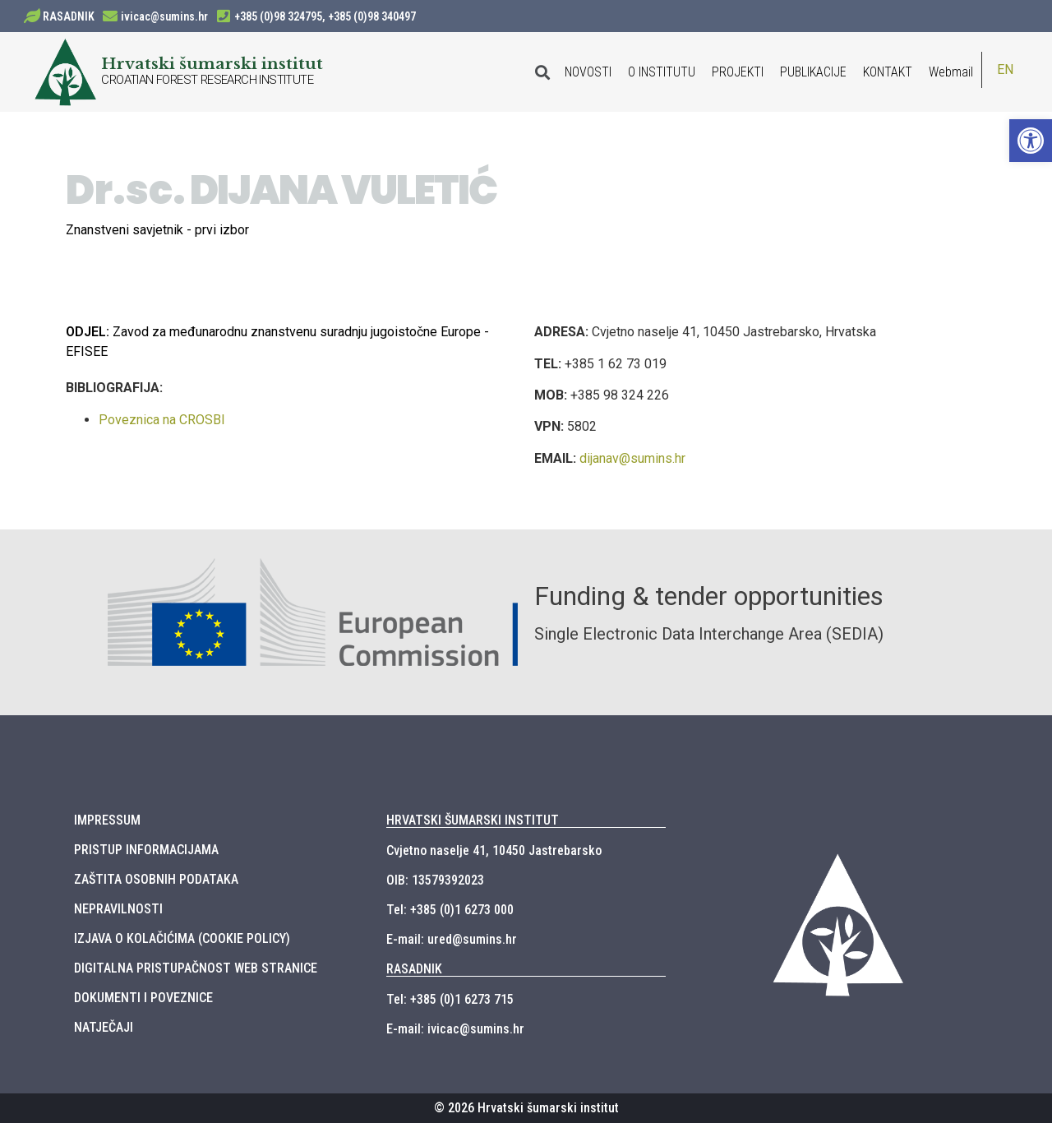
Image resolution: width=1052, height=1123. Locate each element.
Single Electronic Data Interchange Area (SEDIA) (709, 634)
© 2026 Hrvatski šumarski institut (526, 1108)
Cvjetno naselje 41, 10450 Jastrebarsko (494, 850)
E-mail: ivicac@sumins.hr (455, 1029)
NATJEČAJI (103, 1027)
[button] (1030, 140)
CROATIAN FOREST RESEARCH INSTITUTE (207, 79)
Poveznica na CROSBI (162, 419)
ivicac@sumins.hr (164, 16)
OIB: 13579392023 (435, 880)
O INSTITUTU (661, 72)
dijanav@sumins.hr (632, 458)
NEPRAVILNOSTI (118, 909)
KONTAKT (887, 72)
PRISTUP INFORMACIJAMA (146, 849)
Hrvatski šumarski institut (212, 63)
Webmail (951, 72)
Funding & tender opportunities (709, 596)
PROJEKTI (738, 72)
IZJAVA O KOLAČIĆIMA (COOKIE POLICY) (182, 938)
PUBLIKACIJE (813, 72)
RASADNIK (69, 16)
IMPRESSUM (107, 820)
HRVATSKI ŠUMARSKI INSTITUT (472, 820)
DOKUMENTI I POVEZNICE (143, 997)
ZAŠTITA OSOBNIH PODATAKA (156, 879)
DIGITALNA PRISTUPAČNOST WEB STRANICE (195, 968)
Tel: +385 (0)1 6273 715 (450, 999)
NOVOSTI (588, 72)
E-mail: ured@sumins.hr (451, 939)
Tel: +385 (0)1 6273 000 (450, 909)
